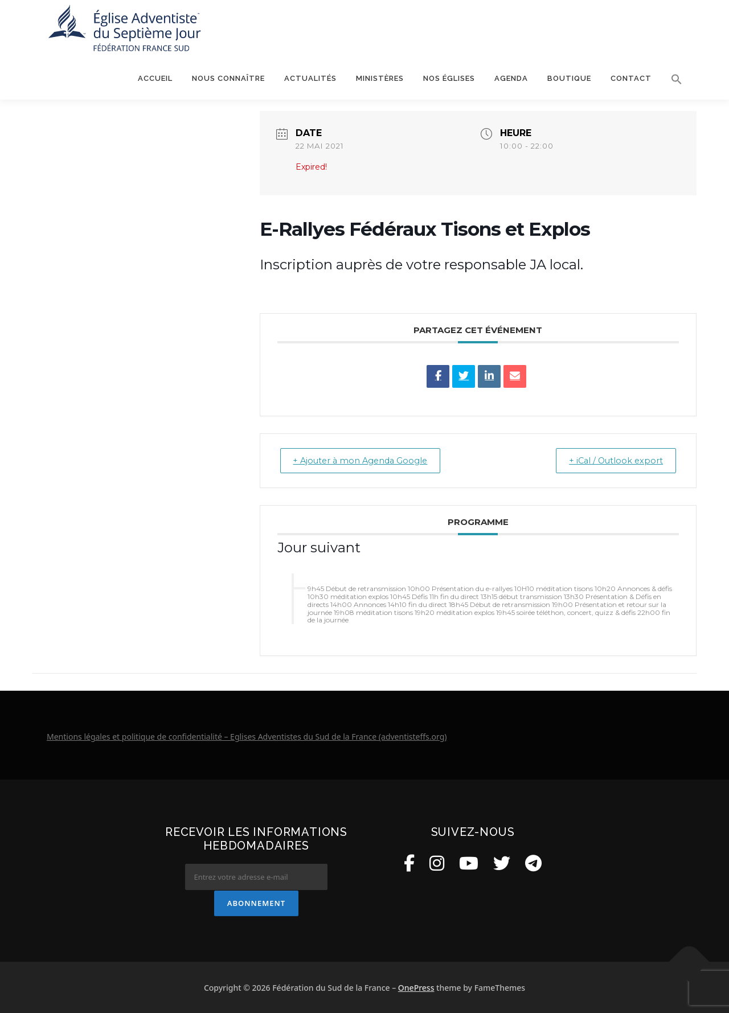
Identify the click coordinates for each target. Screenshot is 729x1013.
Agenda (511, 78)
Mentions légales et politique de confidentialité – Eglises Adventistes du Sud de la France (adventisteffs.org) (247, 736)
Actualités (310, 78)
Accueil (155, 78)
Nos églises (449, 78)
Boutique (569, 78)
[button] (671, 79)
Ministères (380, 78)
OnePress (416, 987)
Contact (631, 78)
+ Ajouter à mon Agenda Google (366, 460)
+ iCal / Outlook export (611, 460)
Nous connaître (228, 78)
